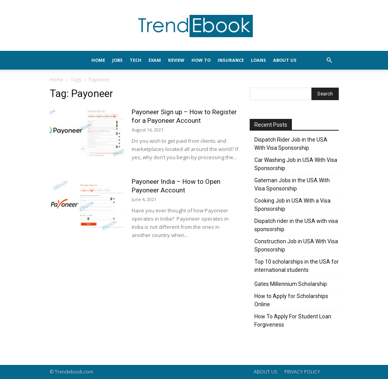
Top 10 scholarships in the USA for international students (296, 266)
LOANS (258, 60)
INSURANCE (231, 60)
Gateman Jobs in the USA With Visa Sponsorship (292, 184)
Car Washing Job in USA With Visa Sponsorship (295, 164)
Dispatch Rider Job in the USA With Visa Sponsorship (290, 144)
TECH (135, 60)
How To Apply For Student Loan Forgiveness (292, 320)
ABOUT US (265, 371)
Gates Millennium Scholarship (290, 284)
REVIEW (176, 60)
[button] (329, 60)
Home (56, 79)
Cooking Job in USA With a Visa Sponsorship (292, 205)
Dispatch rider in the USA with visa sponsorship (296, 225)
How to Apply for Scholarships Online (291, 300)
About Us (285, 60)
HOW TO (201, 60)
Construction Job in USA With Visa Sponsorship (296, 245)
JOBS (117, 60)
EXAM (154, 60)
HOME (98, 60)
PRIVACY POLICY (302, 371)
